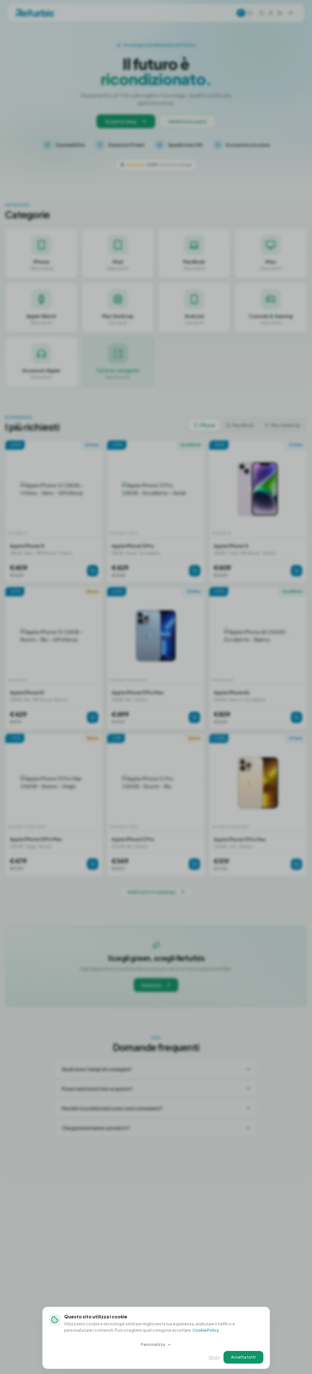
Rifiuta (214, 1357)
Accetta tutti (243, 1357)
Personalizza (156, 1344)
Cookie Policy (206, 1330)
